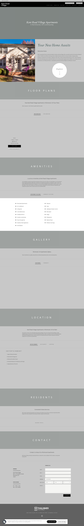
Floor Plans (49, 5)
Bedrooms (41, 479)
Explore (59, 69)
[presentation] (51, 495)
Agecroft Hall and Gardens (12, 354)
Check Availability (14, 149)
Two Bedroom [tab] (46, 113)
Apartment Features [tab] (36, 194)
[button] (4, 522)
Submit (67, 495)
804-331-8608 (5, 0)
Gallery (63, 5)
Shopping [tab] (51, 344)
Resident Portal (39, 422)
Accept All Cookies (51, 521)
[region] (36, 521)
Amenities (56, 5)
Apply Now (79, 3)
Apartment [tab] (38, 262)
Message (41, 485)
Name (41, 469)
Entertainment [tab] (34, 344)
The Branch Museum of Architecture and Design (16, 361)
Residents (74, 5)
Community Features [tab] (48, 194)
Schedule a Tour (70, 3)
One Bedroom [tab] (37, 113)
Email (41, 472)
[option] (14, 135)
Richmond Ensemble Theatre (13, 359)
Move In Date (42, 482)
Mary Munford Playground (12, 356)
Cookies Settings (62, 521)
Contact (80, 5)
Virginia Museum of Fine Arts (13, 363)
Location (68, 5)
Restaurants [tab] (43, 344)
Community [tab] (46, 262)
